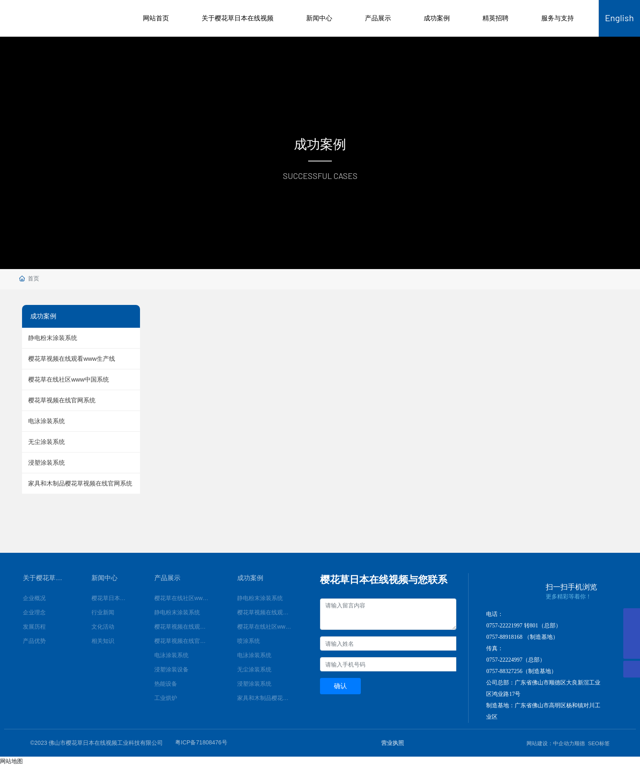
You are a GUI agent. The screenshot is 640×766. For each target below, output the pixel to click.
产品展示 (378, 18)
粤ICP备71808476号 (201, 742)
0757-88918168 (504, 637)
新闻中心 (319, 18)
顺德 (579, 743)
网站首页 (156, 18)
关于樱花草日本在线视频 (237, 18)
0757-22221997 (504, 626)
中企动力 (563, 743)
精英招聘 (495, 18)
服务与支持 (557, 18)
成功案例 (437, 18)
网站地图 (11, 761)
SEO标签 (599, 743)
